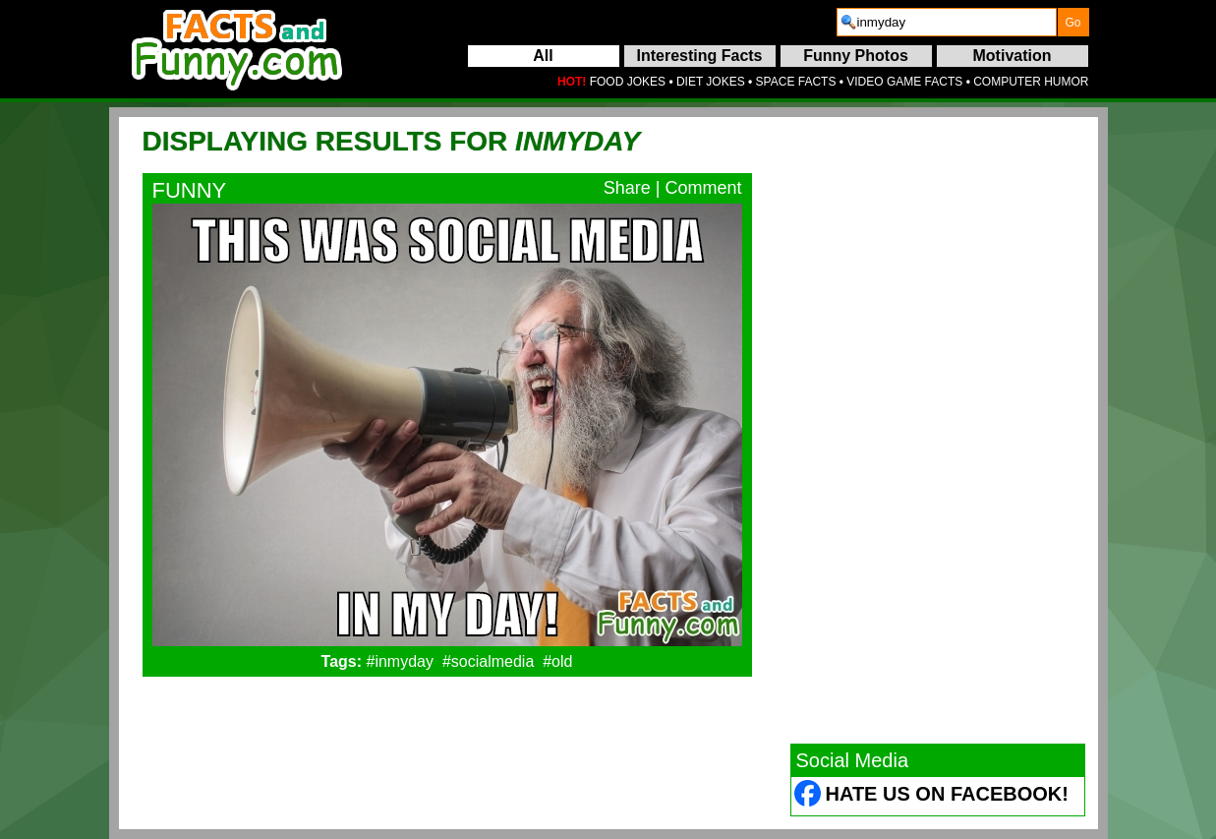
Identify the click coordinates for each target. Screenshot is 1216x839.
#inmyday (400, 661)
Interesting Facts (699, 55)
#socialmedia (488, 661)
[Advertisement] (937, 430)
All (542, 55)
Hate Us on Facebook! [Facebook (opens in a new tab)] (947, 794)
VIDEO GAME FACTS (904, 82)
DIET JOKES (710, 82)
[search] (947, 22)
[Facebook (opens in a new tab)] (808, 796)
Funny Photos (855, 55)
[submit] (1073, 22)
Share (627, 188)
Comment (703, 188)
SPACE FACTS (796, 82)
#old (557, 661)
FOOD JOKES (628, 82)
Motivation (1012, 55)
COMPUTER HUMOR (1030, 82)
